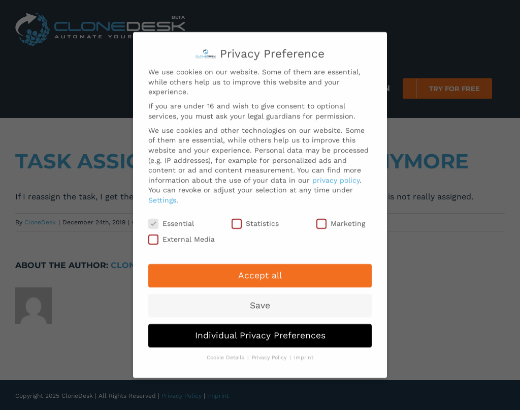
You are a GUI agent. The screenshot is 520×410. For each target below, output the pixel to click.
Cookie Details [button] (226, 352)
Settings (162, 195)
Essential (171, 219)
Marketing (340, 219)
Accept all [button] (260, 271)
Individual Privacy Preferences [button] (260, 331)
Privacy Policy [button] (270, 352)
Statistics (255, 219)
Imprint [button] (303, 352)
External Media (181, 235)
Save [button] (260, 301)
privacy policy (336, 175)
